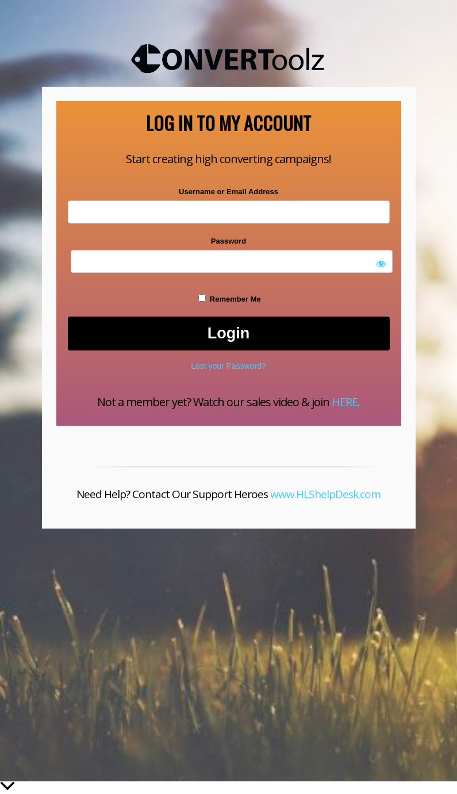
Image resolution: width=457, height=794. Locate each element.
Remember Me (229, 298)
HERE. (346, 402)
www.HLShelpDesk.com (325, 494)
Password (228, 241)
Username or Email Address (228, 191)
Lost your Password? (228, 366)
